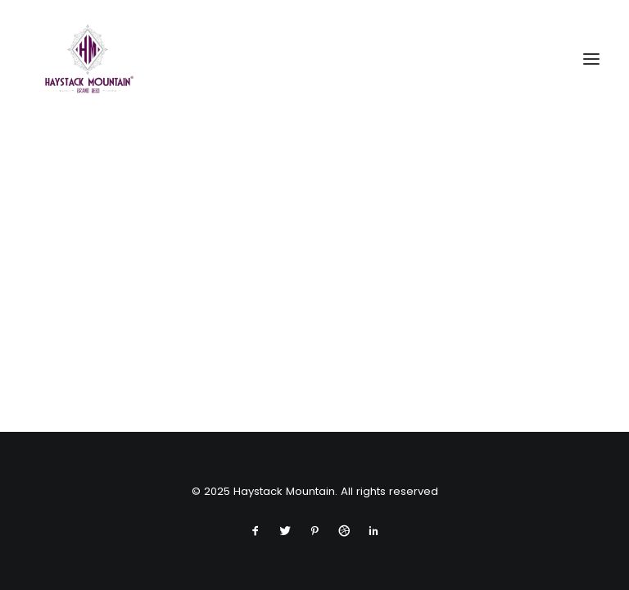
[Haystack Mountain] (87, 59)
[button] (591, 59)
